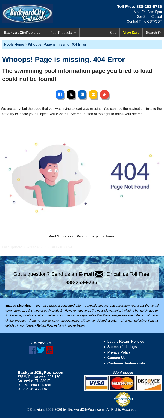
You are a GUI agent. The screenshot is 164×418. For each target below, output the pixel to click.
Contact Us (116, 358)
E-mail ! (92, 274)
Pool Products (61, 32)
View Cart (131, 32)
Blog (112, 32)
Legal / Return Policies (125, 341)
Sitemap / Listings (122, 347)
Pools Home (14, 44)
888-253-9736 (149, 6)
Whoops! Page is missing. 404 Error (57, 44)
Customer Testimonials (126, 363)
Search (153, 32)
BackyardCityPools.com (23, 32)
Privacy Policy (119, 352)
